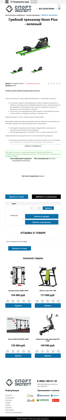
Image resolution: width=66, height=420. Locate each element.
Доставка (8, 400)
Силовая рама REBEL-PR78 (18, 291)
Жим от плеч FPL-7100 (48, 291)
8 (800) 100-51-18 (47, 381)
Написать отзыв (19, 248)
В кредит (8, 407)
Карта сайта (9, 410)
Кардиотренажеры (33, 15)
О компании (9, 397)
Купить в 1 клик (16, 197)
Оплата (8, 405)
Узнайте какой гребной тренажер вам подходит (22, 90)
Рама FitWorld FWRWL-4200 (18, 339)
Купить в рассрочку (42, 222)
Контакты (8, 395)
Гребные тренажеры (49, 15)
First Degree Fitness (17, 83)
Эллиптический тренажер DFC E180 (48, 340)
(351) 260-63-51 (42, 386)
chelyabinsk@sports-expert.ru (47, 384)
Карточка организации (13, 412)
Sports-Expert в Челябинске (15, 15)
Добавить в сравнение (46, 197)
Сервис (7, 402)
